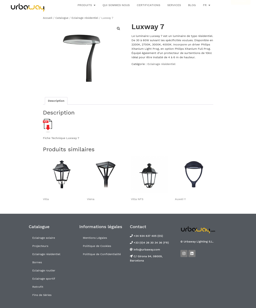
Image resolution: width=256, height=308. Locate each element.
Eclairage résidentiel (84, 18)
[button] (118, 28)
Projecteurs (40, 246)
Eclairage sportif (43, 278)
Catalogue (61, 18)
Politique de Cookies (97, 246)
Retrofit (37, 286)
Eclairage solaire (43, 237)
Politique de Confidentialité (102, 254)
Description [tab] (56, 100)
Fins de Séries (41, 295)
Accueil (47, 18)
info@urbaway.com (146, 249)
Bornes (37, 262)
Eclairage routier (43, 270)
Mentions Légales (95, 237)
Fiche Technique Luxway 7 (61, 138)
